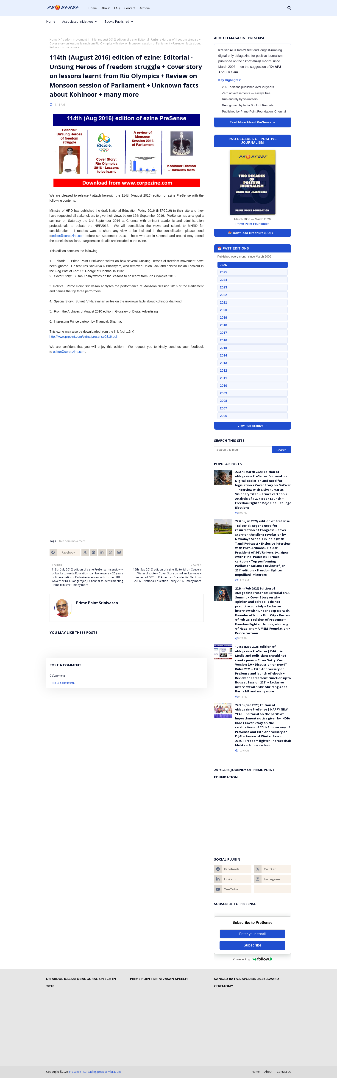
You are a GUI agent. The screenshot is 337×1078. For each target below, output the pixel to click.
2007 (223, 408)
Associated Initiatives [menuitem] (77, 21)
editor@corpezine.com (68, 236)
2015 (223, 348)
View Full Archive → (252, 426)
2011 (223, 378)
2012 (223, 370)
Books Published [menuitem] (116, 21)
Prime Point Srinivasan (97, 602)
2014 (223, 355)
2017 (223, 333)
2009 (223, 393)
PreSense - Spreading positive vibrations (95, 1072)
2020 (223, 310)
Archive (144, 8)
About (105, 8)
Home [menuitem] (50, 21)
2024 (223, 280)
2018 (223, 325)
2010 (223, 385)
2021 (223, 302)
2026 (223, 265)
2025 (223, 272)
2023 (223, 287)
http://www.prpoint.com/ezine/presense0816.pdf (83, 336)
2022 (223, 295)
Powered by (253, 959)
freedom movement (74, 39)
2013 (223, 363)
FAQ (117, 8)
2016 (223, 340)
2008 (223, 401)
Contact (129, 8)
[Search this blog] (243, 449)
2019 (223, 317)
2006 (223, 416)
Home (93, 8)
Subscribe (252, 945)
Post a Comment (62, 682)
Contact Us (284, 1072)
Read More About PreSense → (252, 122)
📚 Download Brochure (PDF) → (252, 233)
